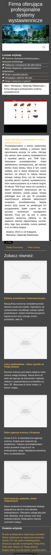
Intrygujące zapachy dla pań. (19, 78)
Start (6, 86)
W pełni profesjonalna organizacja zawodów (23, 534)
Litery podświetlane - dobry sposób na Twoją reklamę (24, 365)
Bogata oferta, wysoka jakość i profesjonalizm (24, 550)
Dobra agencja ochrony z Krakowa (22, 432)
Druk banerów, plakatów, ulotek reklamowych (20, 499)
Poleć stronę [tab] (34, 247)
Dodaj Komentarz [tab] (14, 247)
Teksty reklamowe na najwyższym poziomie (23, 537)
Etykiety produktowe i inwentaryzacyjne (24, 298)
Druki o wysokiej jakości (16, 74)
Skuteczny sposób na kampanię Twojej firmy (23, 544)
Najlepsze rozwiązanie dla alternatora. (23, 65)
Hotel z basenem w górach (18, 81)
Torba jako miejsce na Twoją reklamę (20, 547)
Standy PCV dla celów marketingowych (21, 540)
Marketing (16, 86)
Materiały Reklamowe (33, 86)
